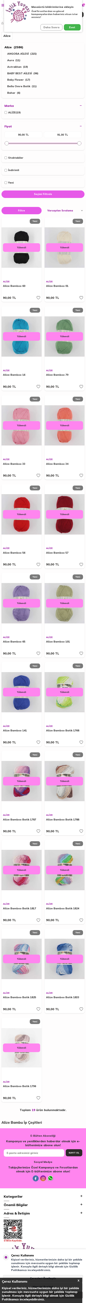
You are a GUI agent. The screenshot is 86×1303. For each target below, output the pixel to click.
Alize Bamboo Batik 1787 (19, 819)
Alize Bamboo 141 (15, 730)
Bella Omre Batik (22, 86)
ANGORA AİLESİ (22, 54)
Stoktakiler (13, 157)
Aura (13, 60)
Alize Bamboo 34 (57, 464)
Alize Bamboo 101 (58, 641)
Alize (13, 47)
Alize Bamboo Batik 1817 (19, 908)
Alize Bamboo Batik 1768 (62, 730)
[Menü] (3, 5)
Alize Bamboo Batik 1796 (19, 1086)
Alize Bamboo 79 (57, 374)
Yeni (9, 182)
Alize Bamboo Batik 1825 (19, 997)
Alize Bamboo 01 (57, 286)
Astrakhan (17, 67)
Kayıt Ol (74, 1152)
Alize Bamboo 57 (57, 552)
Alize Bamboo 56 (14, 552)
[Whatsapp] (50, 1178)
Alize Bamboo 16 (14, 374)
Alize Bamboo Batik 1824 (62, 908)
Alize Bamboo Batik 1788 (62, 819)
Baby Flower (18, 80)
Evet (72, 27)
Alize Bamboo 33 (14, 464)
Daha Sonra (51, 27)
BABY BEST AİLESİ (22, 73)
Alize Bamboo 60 (14, 286)
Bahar (13, 93)
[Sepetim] (83, 5)
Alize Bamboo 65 (14, 641)
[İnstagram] (43, 1178)
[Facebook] (36, 1178)
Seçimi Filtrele (43, 194)
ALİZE (12, 112)
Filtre (21, 210)
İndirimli (11, 170)
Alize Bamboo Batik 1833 (62, 997)
